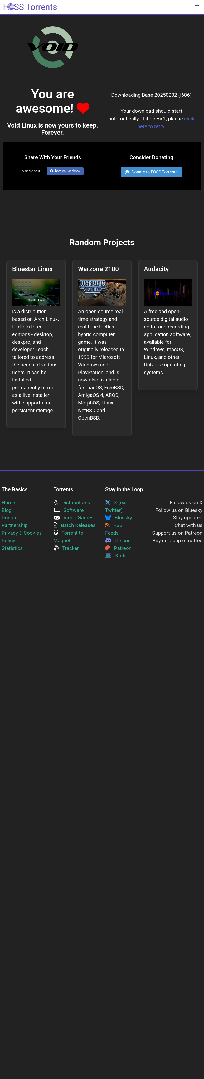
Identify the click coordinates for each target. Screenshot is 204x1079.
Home (8, 503)
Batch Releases (75, 525)
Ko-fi (115, 556)
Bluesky (118, 518)
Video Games (74, 518)
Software (69, 510)
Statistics (12, 548)
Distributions (72, 503)
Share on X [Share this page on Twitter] (31, 171)
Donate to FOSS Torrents (151, 172)
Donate (10, 518)
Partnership (15, 525)
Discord (119, 541)
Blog (7, 510)
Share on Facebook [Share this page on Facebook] (65, 171)
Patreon (118, 548)
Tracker (66, 548)
